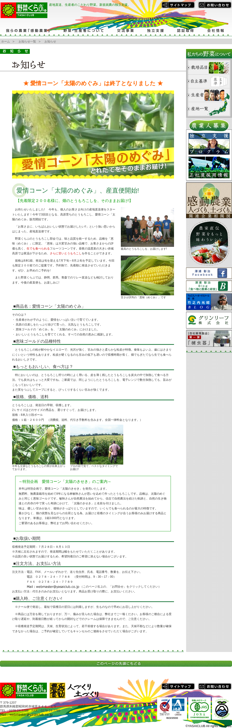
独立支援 (155, 30)
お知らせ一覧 (27, 41)
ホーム (5, 41)
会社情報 (216, 30)
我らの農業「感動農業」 (28, 30)
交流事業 (125, 30)
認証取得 (185, 30)
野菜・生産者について (83, 30)
